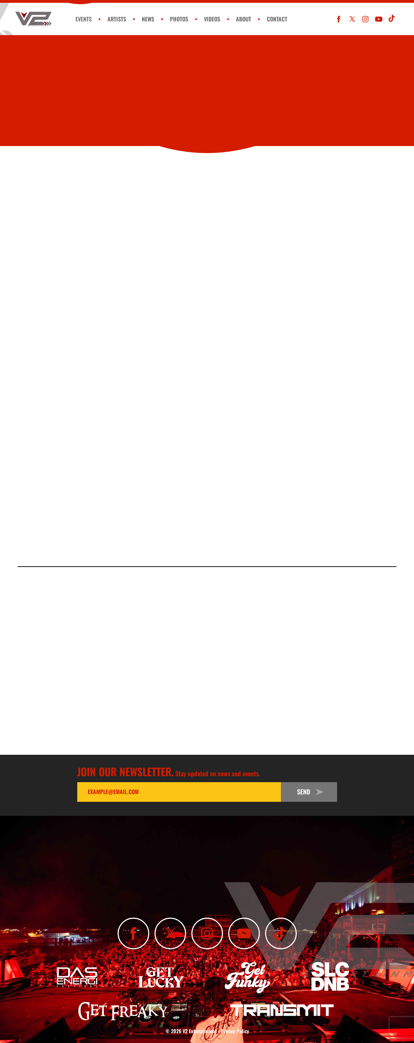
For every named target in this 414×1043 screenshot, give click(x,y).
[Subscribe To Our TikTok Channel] (392, 19)
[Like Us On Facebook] (338, 19)
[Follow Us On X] (352, 19)
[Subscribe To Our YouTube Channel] (378, 19)
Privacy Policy (235, 1031)
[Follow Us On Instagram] (365, 19)
